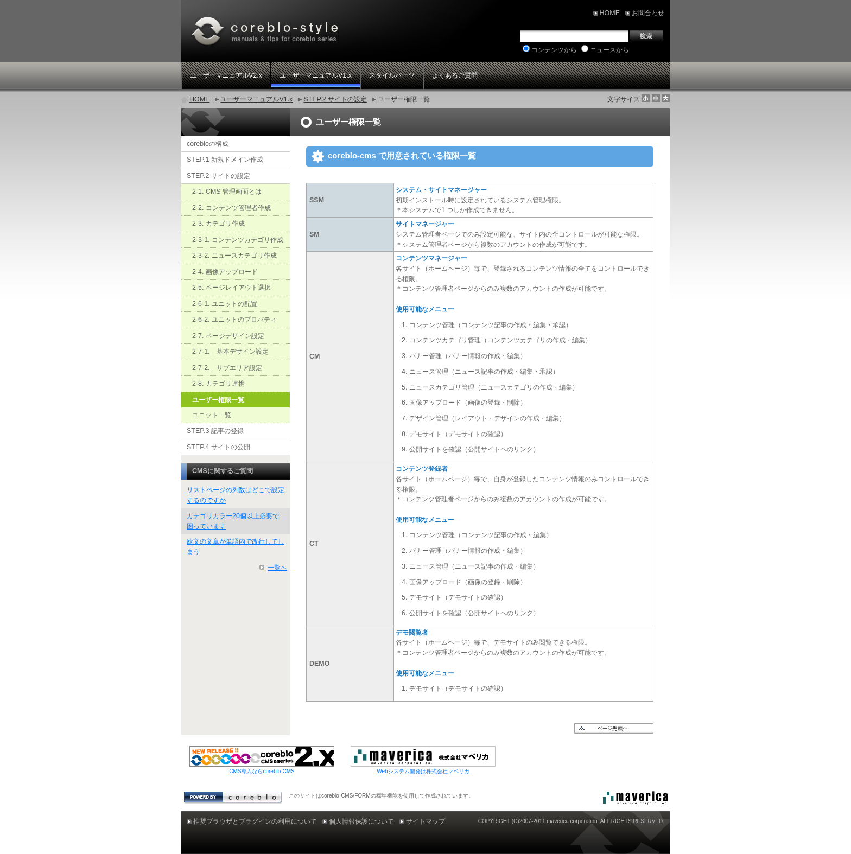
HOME (199, 99)
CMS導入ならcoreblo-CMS (262, 771)
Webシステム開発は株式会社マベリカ (423, 771)
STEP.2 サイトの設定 (335, 99)
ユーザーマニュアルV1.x (256, 99)
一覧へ (277, 567)
